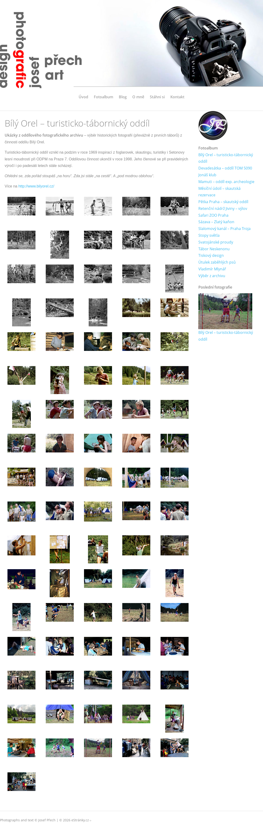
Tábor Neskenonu (214, 248)
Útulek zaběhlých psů (217, 262)
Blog (123, 96)
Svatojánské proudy (215, 242)
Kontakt (177, 96)
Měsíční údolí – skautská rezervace (219, 192)
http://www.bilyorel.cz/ (36, 186)
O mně (138, 96)
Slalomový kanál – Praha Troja (224, 228)
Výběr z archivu (211, 275)
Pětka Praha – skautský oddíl (223, 201)
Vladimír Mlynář (212, 269)
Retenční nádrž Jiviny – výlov (222, 208)
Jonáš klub (207, 174)
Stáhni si (157, 96)
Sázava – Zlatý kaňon (216, 222)
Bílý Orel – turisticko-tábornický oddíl (225, 158)
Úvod (83, 96)
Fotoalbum (103, 96)
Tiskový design (211, 255)
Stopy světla (209, 235)
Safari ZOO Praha (213, 215)
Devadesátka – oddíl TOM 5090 (225, 168)
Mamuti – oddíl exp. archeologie (226, 181)
